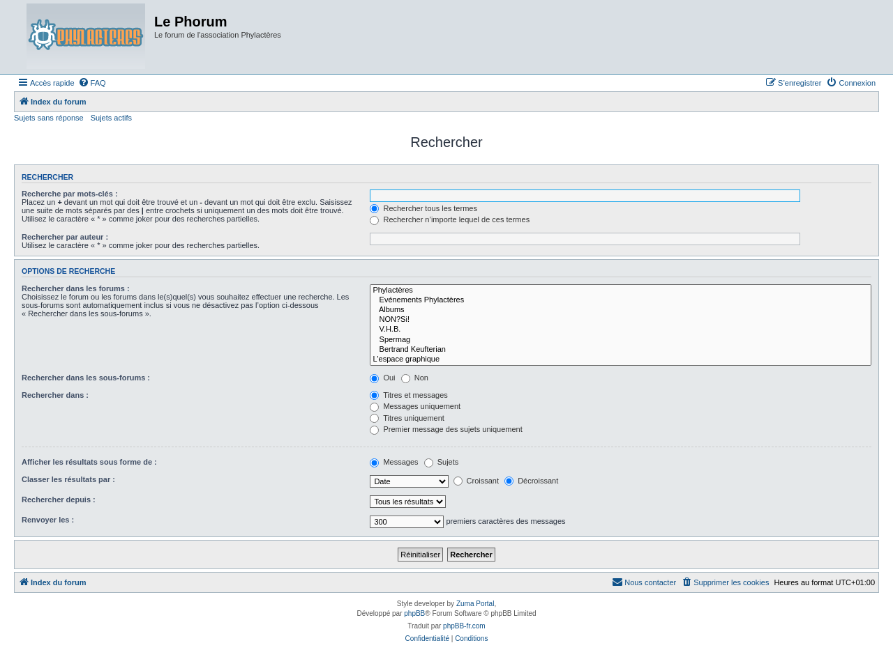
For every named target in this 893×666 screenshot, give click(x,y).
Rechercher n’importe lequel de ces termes (450, 219)
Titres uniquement (407, 418)
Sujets (441, 462)
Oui (382, 377)
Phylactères (620, 290)
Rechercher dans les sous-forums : (86, 377)
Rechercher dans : (55, 395)
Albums (620, 310)
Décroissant (531, 481)
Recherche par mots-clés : (70, 193)
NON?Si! (620, 320)
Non (414, 377)
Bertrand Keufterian (620, 350)
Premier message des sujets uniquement (446, 429)
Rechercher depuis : (59, 499)
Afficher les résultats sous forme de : (89, 462)
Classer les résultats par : (68, 479)
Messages (394, 462)
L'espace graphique (620, 359)
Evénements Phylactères (620, 300)
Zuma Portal (475, 603)
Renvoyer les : (48, 520)
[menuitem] (92, 83)
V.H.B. (620, 329)
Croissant (476, 481)
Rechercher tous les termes (423, 208)
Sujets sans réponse (49, 118)
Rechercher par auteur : (65, 237)
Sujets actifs (111, 118)
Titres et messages (408, 395)
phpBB (414, 613)
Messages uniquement (415, 406)
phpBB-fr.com (464, 626)
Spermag (620, 340)
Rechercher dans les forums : (76, 288)
